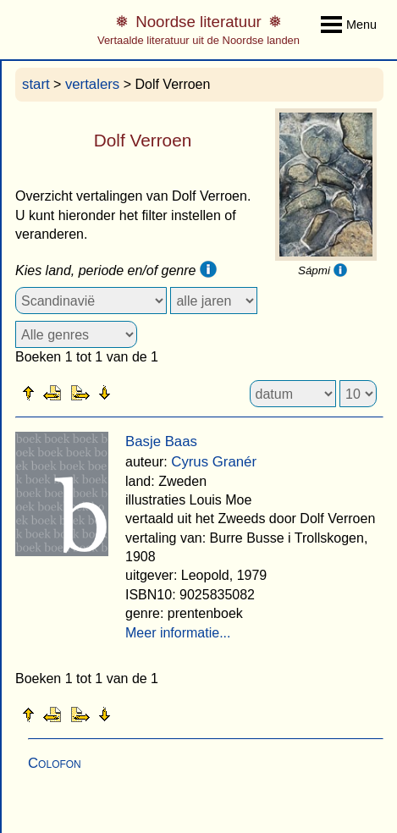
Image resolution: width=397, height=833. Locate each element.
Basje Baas (161, 441)
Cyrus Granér (213, 462)
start (36, 84)
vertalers (92, 84)
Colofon (54, 763)
